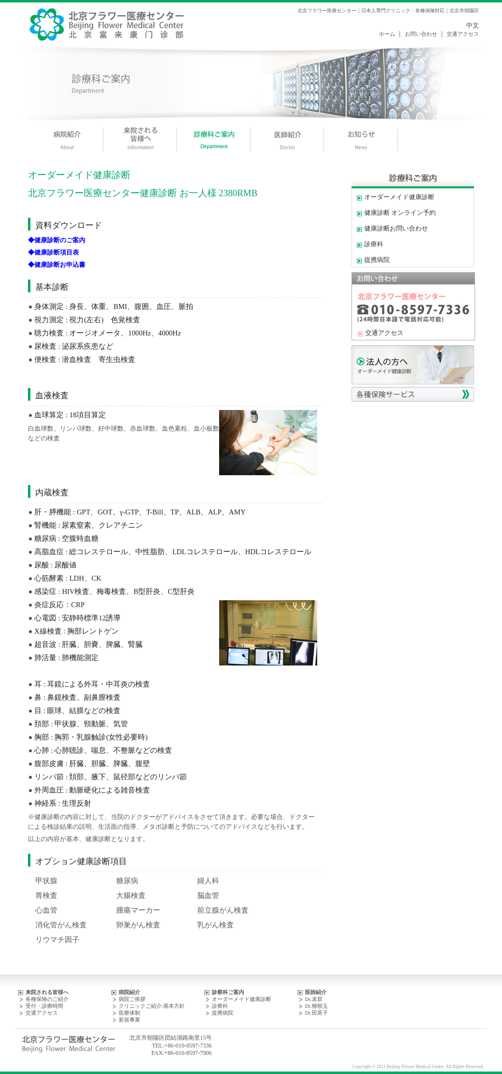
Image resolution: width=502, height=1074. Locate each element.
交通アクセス (463, 34)
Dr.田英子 (316, 1013)
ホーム (387, 34)
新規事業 (129, 1020)
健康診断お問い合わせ (396, 228)
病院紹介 (129, 992)
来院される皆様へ (47, 992)
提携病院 (377, 259)
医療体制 (129, 1013)
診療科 (373, 244)
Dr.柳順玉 (316, 1006)
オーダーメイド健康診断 (399, 197)
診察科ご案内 (228, 992)
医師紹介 (315, 992)
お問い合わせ (421, 34)
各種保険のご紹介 (47, 999)
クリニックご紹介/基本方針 (152, 1006)
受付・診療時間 (44, 1006)
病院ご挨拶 (132, 999)
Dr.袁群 (314, 999)
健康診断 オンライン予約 (400, 212)
